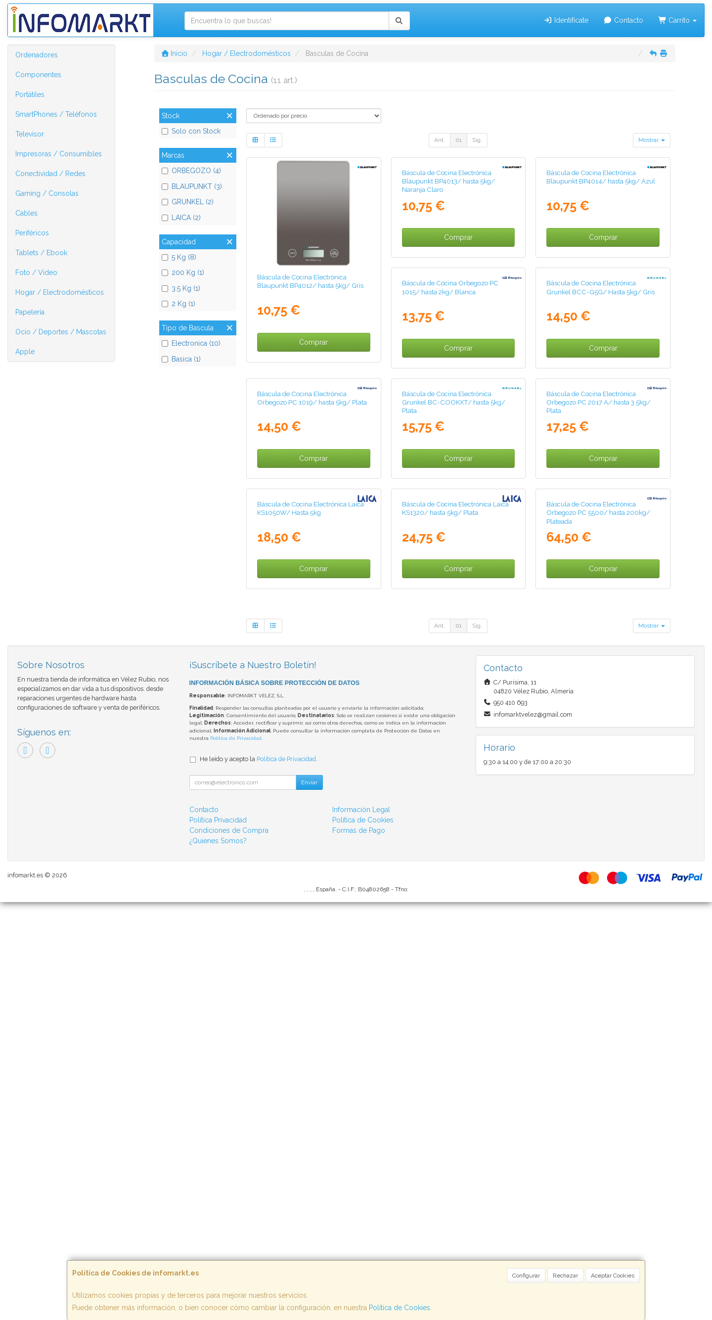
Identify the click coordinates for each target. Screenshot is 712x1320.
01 (458, 140)
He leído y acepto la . (258, 1177)
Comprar (313, 342)
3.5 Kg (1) (181, 288)
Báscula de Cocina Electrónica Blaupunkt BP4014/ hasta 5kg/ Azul (600, 281)
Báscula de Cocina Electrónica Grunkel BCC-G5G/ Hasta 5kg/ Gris (456, 496)
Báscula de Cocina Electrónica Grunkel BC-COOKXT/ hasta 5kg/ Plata (308, 715)
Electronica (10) (191, 343)
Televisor (29, 134)
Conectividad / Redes (50, 174)
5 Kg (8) (179, 257)
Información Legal (361, 1227)
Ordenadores (36, 55)
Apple (25, 352)
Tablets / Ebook (41, 253)
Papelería (29, 312)
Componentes (38, 75)
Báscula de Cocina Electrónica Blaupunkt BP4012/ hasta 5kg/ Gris (310, 281)
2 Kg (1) (178, 304)
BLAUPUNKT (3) (192, 186)
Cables (26, 213)
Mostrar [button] (651, 140)
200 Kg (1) (183, 272)
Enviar (309, 1200)
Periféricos (32, 233)
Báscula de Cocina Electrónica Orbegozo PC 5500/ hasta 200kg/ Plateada (454, 930)
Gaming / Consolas (47, 193)
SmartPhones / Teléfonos (56, 114)
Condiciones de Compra (228, 1248)
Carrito (677, 20)
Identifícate (566, 20)
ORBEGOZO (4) (191, 171)
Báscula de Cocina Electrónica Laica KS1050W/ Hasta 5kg (599, 711)
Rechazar (565, 1275)
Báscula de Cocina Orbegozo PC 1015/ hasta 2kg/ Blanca (305, 496)
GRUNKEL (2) (188, 202)
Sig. (477, 140)
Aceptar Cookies (612, 1275)
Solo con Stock (191, 131)
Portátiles (29, 94)
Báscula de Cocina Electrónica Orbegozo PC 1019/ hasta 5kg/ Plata (601, 496)
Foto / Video (36, 272)
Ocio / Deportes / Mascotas (60, 332)
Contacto (623, 20)
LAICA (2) (181, 218)
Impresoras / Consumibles (58, 154)
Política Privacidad (218, 1238)
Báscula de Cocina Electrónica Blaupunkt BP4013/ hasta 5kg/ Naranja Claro (448, 285)
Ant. (439, 140)
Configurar (526, 1275)
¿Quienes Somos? (218, 1259)
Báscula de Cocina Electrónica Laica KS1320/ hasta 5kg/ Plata (310, 926)
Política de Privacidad (236, 1156)
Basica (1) (181, 359)
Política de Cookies (399, 1308)
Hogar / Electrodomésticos (59, 292)
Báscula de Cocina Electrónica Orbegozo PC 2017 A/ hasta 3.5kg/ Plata (454, 715)
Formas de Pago (358, 1248)
